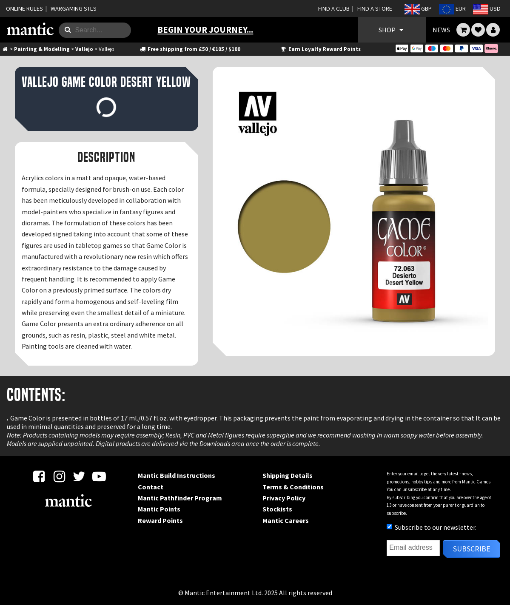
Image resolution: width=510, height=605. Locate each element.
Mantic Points (159, 509)
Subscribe (471, 549)
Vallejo (84, 48)
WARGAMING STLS (74, 8)
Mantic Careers (285, 520)
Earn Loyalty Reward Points (320, 48)
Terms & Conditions (293, 487)
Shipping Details (287, 475)
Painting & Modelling (42, 48)
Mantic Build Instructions (176, 475)
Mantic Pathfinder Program (180, 498)
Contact (150, 487)
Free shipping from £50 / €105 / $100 (189, 48)
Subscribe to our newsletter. (431, 527)
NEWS (441, 30)
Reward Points (160, 520)
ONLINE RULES (24, 8)
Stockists (277, 509)
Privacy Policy (283, 498)
